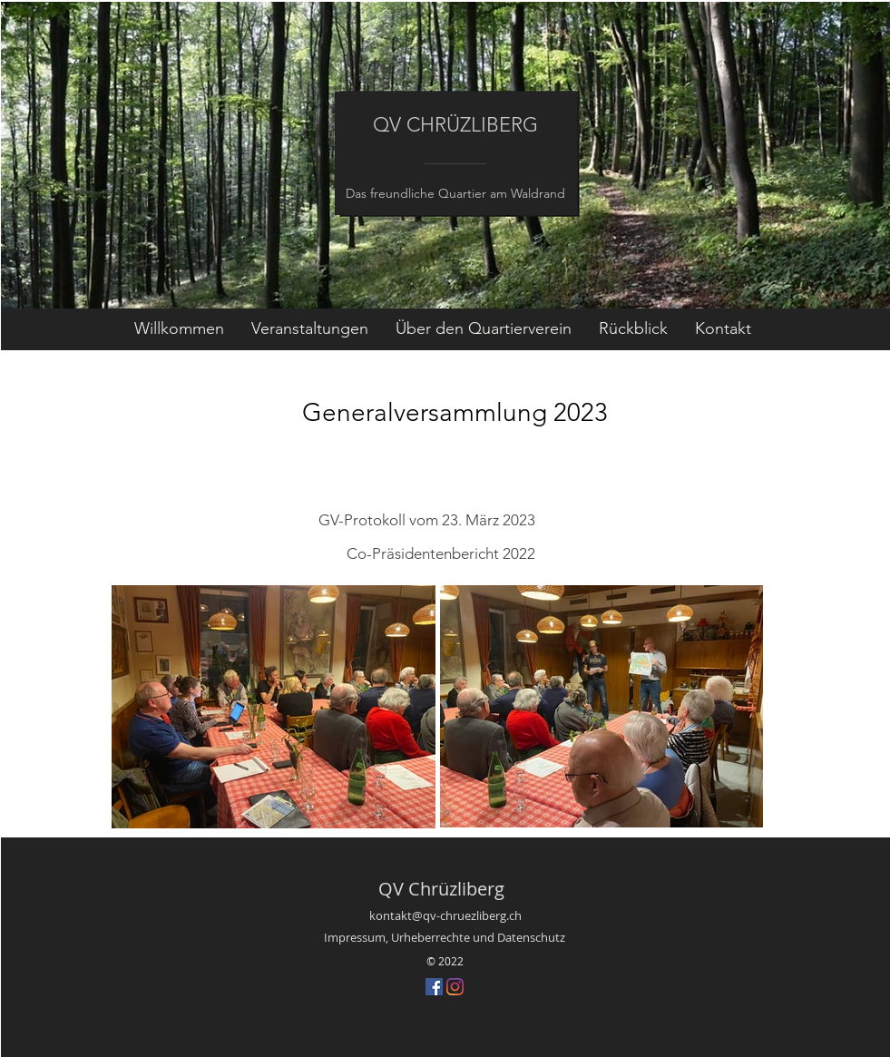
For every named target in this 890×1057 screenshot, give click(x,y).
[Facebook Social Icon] (434, 986)
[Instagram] (455, 986)
